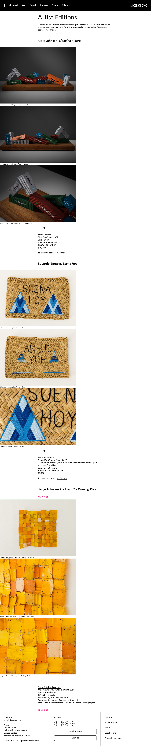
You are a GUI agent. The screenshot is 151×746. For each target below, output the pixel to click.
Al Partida (51, 30)
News (107, 728)
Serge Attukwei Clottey (49, 687)
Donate (108, 718)
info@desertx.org (12, 720)
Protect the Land (113, 738)
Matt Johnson (44, 235)
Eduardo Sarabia (46, 458)
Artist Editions (111, 723)
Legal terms (110, 733)
